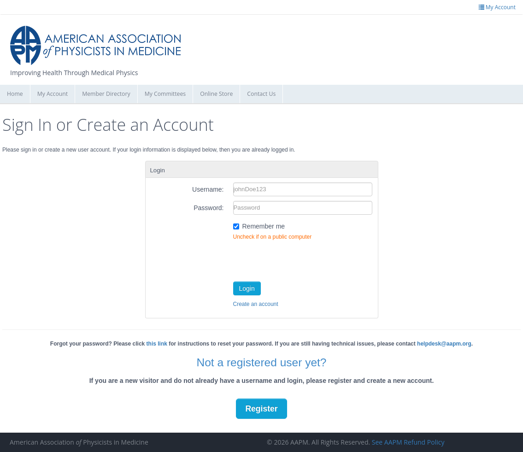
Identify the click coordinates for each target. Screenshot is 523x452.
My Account (52, 94)
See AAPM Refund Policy (408, 442)
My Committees (165, 94)
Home (15, 94)
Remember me (263, 226)
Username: (207, 189)
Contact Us (261, 94)
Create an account (255, 304)
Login (247, 288)
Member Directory (106, 94)
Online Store (216, 94)
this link (157, 343)
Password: (208, 207)
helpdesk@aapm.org (444, 343)
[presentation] (303, 259)
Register (261, 408)
